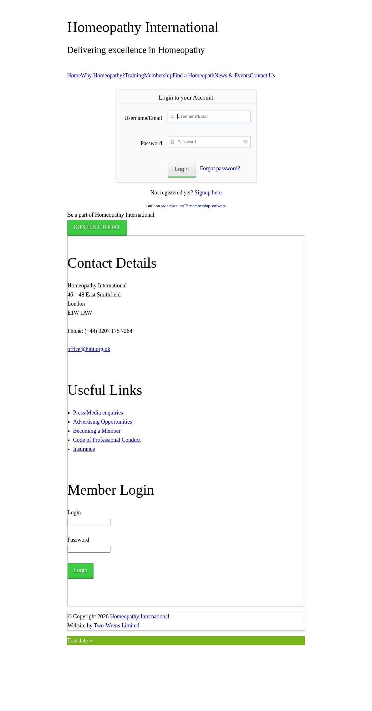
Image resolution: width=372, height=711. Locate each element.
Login (74, 512)
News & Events (232, 75)
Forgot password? (220, 168)
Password (151, 143)
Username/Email (143, 118)
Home (74, 75)
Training (134, 75)
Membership (158, 75)
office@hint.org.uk (89, 349)
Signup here (208, 192)
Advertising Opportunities (102, 422)
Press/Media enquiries (98, 413)
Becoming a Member (97, 431)
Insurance (84, 449)
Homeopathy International (139, 616)
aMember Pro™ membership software (193, 206)
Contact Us (262, 75)
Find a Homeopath (193, 75)
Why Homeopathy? (103, 75)
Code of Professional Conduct (107, 440)
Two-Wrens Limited (116, 625)
